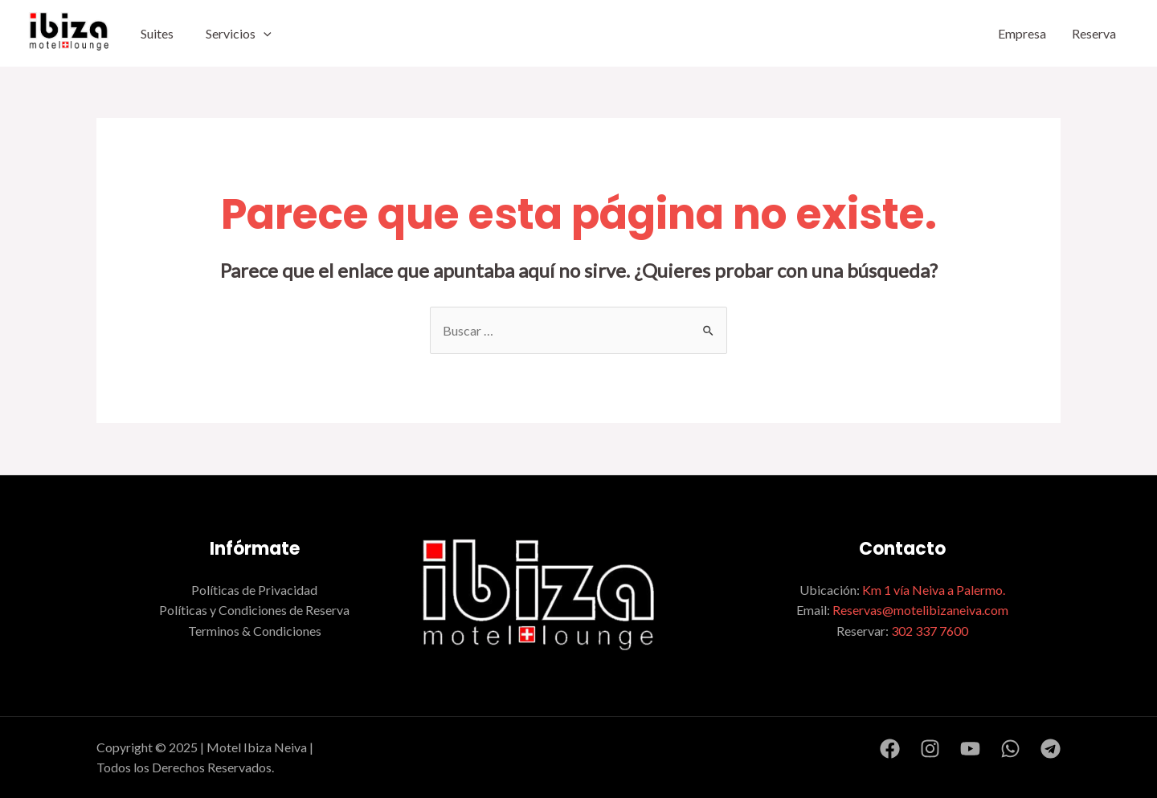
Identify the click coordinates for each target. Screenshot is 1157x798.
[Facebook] (890, 749)
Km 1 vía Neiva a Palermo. (933, 589)
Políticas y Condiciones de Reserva (254, 609)
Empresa (1022, 33)
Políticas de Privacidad (254, 589)
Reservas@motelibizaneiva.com (920, 609)
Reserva (1094, 33)
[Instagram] (930, 749)
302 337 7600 (929, 630)
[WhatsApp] (1010, 749)
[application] (264, 33)
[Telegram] (1050, 749)
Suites (157, 33)
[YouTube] (970, 749)
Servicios (239, 33)
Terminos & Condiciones (254, 630)
